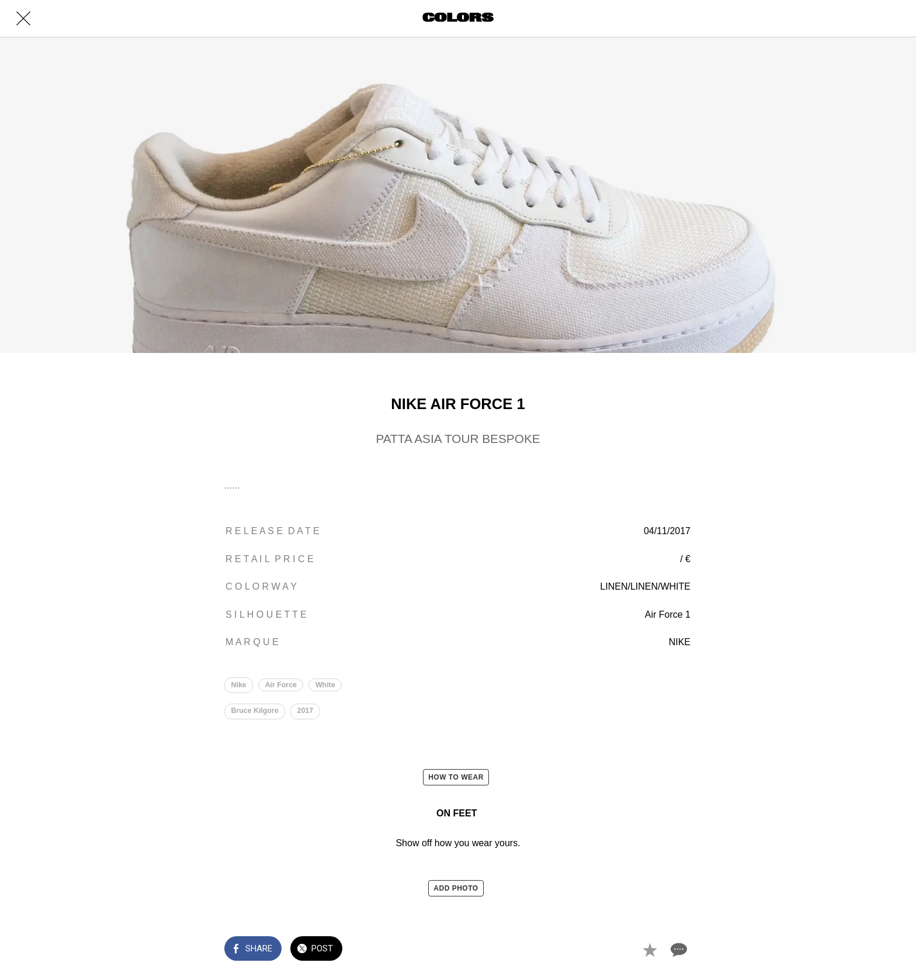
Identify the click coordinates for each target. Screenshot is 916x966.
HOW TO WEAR (456, 777)
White (325, 685)
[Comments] (678, 950)
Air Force (281, 685)
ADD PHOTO (455, 888)
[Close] (23, 19)
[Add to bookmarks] (650, 950)
